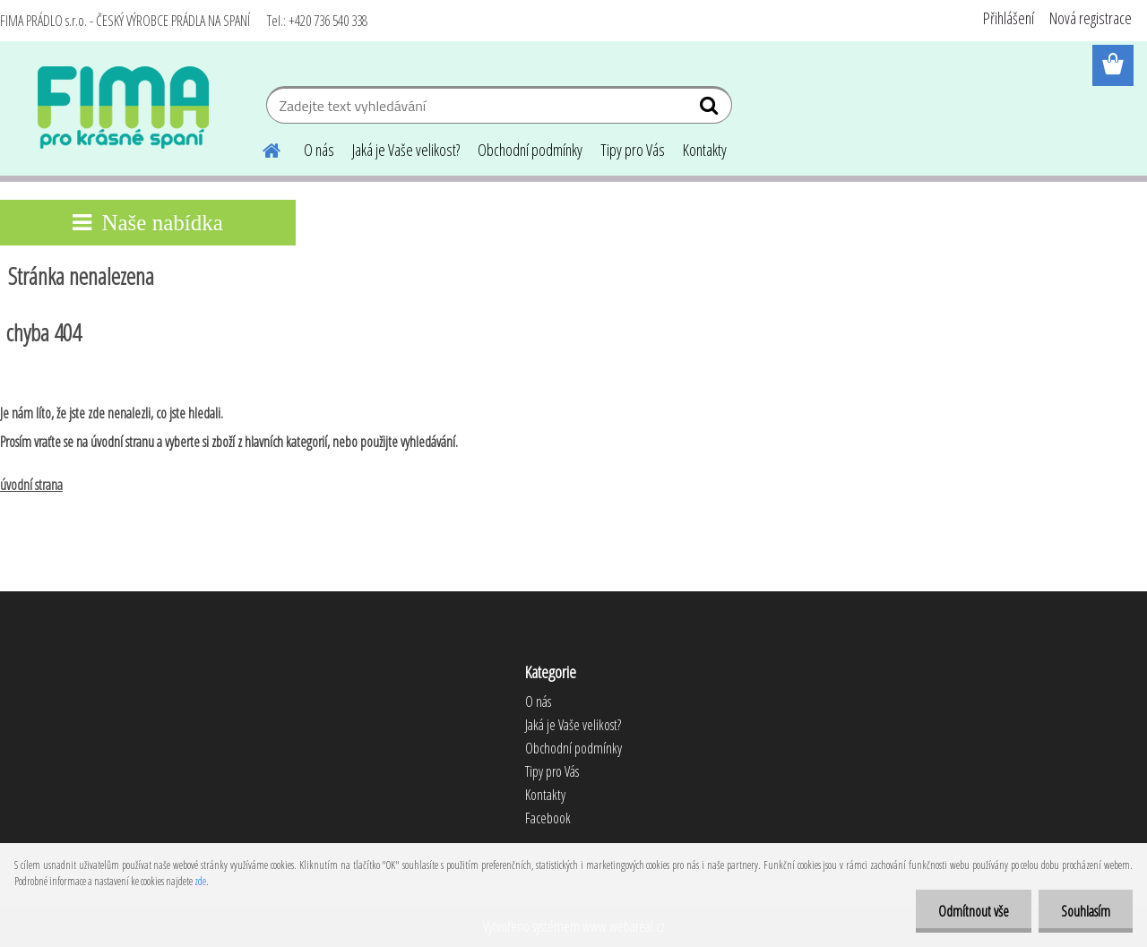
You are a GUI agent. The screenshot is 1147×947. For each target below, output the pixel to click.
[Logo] (123, 107)
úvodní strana (31, 485)
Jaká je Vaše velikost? (406, 149)
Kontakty (705, 149)
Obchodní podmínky (530, 149)
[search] (711, 109)
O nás (319, 149)
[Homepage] (260, 147)
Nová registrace (1090, 18)
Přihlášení (1008, 18)
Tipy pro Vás (632, 149)
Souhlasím (1085, 911)
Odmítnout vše (973, 911)
